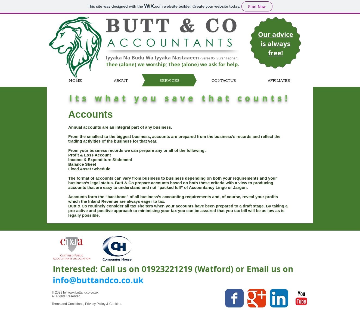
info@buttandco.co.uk (98, 280)
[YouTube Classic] (301, 298)
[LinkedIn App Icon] (279, 298)
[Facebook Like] (198, 307)
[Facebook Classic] (234, 298)
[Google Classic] (256, 298)
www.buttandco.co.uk (82, 292)
